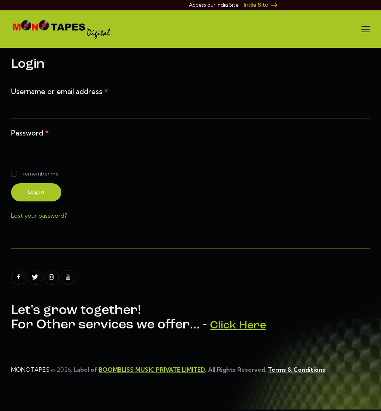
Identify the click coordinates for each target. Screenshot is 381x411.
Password (30, 132)
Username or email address (59, 91)
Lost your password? (39, 216)
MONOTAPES (30, 370)
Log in (38, 193)
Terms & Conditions (298, 370)
